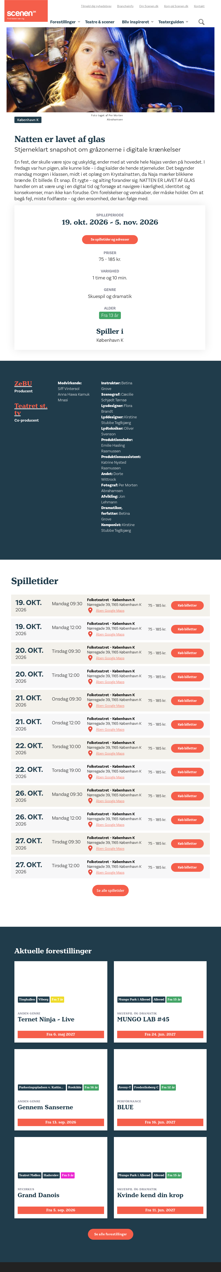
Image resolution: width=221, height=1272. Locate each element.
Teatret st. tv (31, 409)
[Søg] (201, 25)
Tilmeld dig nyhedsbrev (96, 6)
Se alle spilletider (110, 890)
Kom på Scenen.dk (176, 6)
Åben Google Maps (110, 611)
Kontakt (199, 6)
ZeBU (23, 384)
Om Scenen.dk (148, 6)
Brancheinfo (125, 6)
